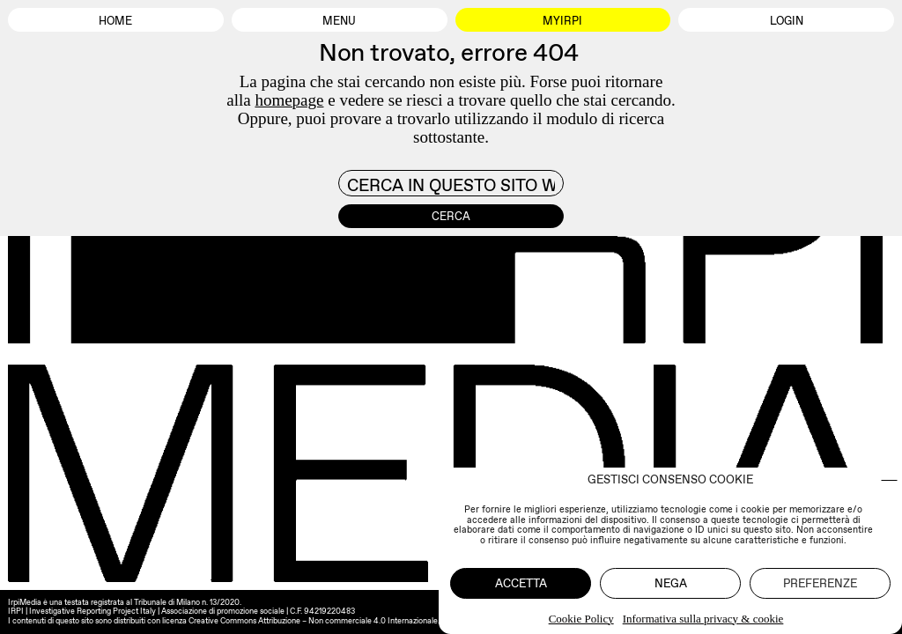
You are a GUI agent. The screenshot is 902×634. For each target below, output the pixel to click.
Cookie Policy (581, 618)
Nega (670, 583)
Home (115, 20)
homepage (289, 100)
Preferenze (820, 583)
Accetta (521, 583)
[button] (889, 480)
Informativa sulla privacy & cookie (703, 618)
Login (786, 20)
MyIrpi (562, 20)
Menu (339, 20)
